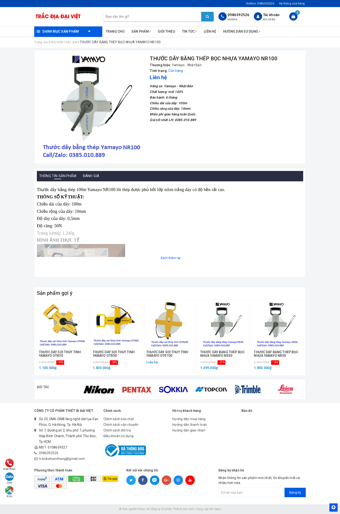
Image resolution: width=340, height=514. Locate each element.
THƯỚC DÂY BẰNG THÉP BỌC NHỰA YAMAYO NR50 (276, 353)
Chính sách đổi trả (117, 430)
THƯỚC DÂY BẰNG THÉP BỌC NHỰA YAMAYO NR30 (222, 353)
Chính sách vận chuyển (120, 425)
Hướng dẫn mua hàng (189, 419)
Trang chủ (115, 31)
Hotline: (260, 3)
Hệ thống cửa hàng (292, 3)
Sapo (217, 509)
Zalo (10, 476)
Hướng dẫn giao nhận (188, 430)
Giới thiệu (166, 31)
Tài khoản (271, 15)
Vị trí (10, 491)
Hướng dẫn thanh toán (189, 425)
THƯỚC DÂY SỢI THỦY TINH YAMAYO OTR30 (60, 353)
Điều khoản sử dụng (118, 436)
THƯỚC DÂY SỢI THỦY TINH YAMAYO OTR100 (167, 353)
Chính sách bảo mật (118, 419)
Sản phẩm (141, 31)
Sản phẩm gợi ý (54, 293)
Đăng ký (295, 492)
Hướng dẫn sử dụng (241, 31)
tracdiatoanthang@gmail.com (62, 459)
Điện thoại (10, 460)
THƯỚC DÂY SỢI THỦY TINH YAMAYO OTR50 (114, 353)
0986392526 (239, 15)
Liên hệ (210, 31)
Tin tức (189, 31)
